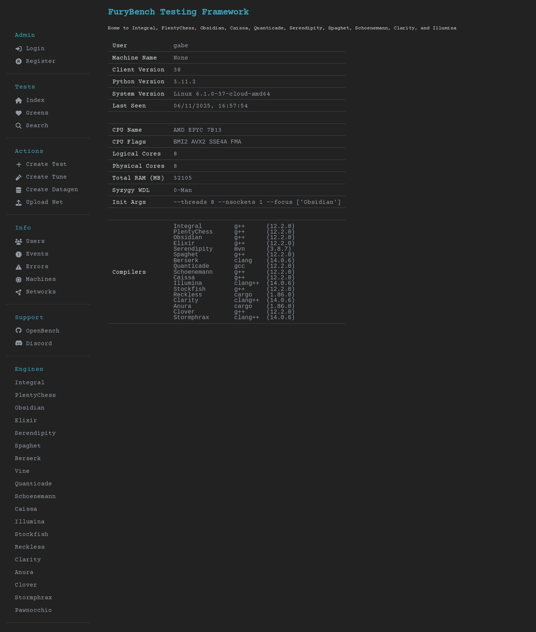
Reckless (30, 547)
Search (31, 125)
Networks (35, 292)
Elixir (26, 420)
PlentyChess (35, 395)
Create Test (41, 164)
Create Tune (41, 177)
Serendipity (35, 433)
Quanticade (33, 484)
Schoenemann (35, 496)
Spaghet (28, 446)
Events (31, 254)
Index (30, 100)
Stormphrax (33, 597)
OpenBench (37, 330)
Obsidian (30, 408)
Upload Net (39, 202)
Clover (26, 585)
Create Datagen (46, 189)
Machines (35, 279)
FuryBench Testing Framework (178, 12)
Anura (24, 572)
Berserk (28, 458)
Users (30, 241)
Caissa (26, 509)
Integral (30, 382)
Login (30, 48)
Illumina (30, 522)
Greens (31, 113)
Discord (33, 343)
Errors (31, 266)
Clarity (28, 559)
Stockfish (31, 534)
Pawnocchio (33, 610)
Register (35, 61)
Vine (22, 471)
